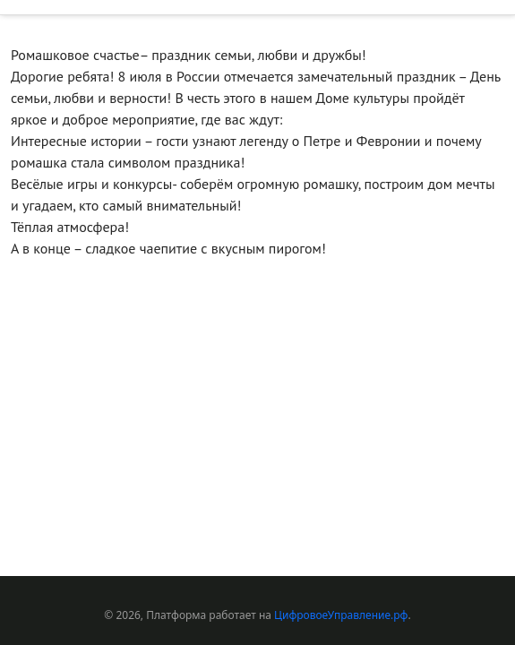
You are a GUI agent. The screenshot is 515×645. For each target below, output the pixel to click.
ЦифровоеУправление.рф (341, 615)
